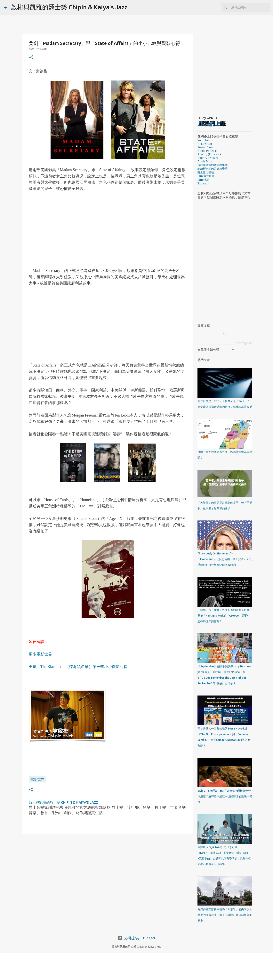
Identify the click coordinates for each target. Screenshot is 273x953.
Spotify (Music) (207, 158)
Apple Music (205, 161)
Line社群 (203, 179)
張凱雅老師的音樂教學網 (212, 165)
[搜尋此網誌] (249, 7)
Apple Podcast (207, 151)
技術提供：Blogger (136, 938)
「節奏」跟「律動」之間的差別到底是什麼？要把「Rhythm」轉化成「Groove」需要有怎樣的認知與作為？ (224, 615)
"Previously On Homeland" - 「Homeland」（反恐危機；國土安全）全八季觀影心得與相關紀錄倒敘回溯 (224, 559)
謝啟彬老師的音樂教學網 (212, 168)
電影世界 (37, 779)
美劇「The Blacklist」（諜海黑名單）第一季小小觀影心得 (78, 666)
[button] (31, 57)
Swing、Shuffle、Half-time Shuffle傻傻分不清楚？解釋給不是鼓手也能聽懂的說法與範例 (224, 796)
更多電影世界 (40, 654)
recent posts (243, 343)
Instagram (204, 144)
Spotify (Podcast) (209, 154)
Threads (203, 183)
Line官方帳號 (205, 176)
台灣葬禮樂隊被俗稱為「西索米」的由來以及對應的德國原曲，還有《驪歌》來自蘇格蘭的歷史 (224, 915)
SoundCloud (205, 147)
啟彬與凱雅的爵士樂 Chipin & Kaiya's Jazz (69, 7)
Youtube (203, 140)
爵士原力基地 (205, 172)
